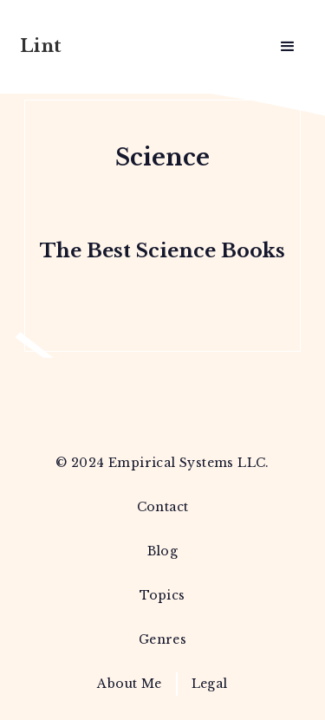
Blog (163, 551)
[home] (72, 47)
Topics (162, 595)
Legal (210, 683)
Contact (163, 507)
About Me (129, 683)
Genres (162, 639)
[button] (288, 47)
